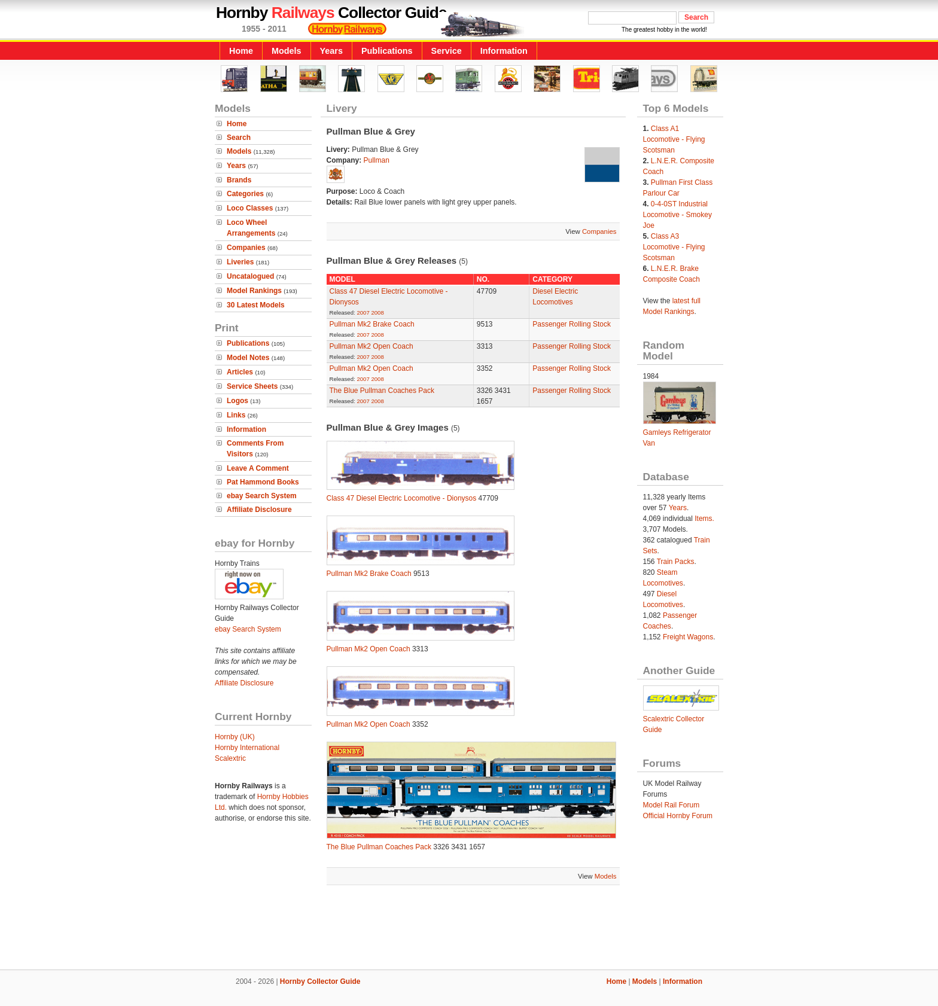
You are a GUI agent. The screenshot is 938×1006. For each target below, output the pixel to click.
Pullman (376, 160)
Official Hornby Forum (677, 816)
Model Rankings (254, 290)
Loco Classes (250, 208)
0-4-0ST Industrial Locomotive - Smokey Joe (677, 215)
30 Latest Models (256, 305)
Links (236, 415)
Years (331, 51)
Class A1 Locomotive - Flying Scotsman (674, 139)
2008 (377, 312)
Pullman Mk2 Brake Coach (372, 324)
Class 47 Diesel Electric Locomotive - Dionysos (402, 498)
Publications (387, 51)
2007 (363, 312)
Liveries (240, 262)
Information (504, 51)
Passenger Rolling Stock (571, 324)
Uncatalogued (250, 276)
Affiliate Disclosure (259, 509)
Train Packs (676, 561)
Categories (245, 194)
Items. (704, 518)
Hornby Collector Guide (320, 981)
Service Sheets (252, 386)
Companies (246, 247)
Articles (240, 372)
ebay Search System (262, 496)
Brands (239, 180)
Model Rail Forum (671, 805)
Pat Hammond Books (263, 482)
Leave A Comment (258, 468)
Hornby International (247, 747)
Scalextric (230, 758)
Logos (237, 401)
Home (241, 51)
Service (446, 51)
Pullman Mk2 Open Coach (371, 346)
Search (239, 137)
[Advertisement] (469, 929)
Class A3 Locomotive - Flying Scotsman (674, 247)
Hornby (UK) (235, 737)
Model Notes (248, 357)
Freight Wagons (688, 637)
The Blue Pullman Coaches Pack (382, 390)
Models (287, 51)
